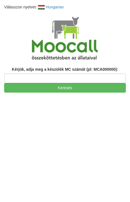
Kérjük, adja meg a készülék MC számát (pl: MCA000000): (65, 69)
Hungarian (51, 7)
